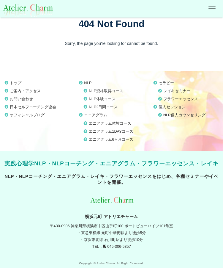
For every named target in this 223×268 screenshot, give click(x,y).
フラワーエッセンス (180, 99)
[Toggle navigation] (212, 8)
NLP (87, 83)
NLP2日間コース (103, 107)
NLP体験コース (102, 99)
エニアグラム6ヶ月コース (111, 139)
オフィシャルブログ (27, 115)
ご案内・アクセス (25, 91)
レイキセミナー (176, 91)
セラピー (166, 83)
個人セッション (172, 107)
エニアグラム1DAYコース (111, 131)
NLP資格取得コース (106, 91)
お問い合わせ (21, 99)
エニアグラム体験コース (110, 123)
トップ (15, 83)
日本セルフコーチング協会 (33, 107)
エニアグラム (95, 115)
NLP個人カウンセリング (184, 115)
